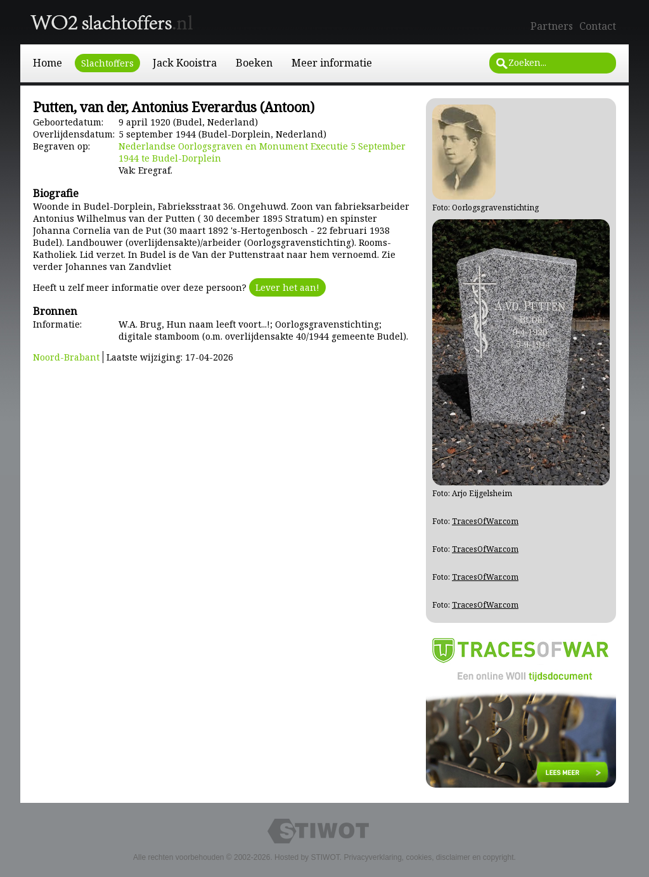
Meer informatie (332, 63)
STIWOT (325, 857)
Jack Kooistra (185, 63)
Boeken (254, 63)
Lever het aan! (287, 287)
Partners (551, 26)
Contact (597, 26)
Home (47, 63)
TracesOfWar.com (485, 521)
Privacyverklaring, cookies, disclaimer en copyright (428, 857)
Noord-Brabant (66, 357)
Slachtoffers (107, 63)
